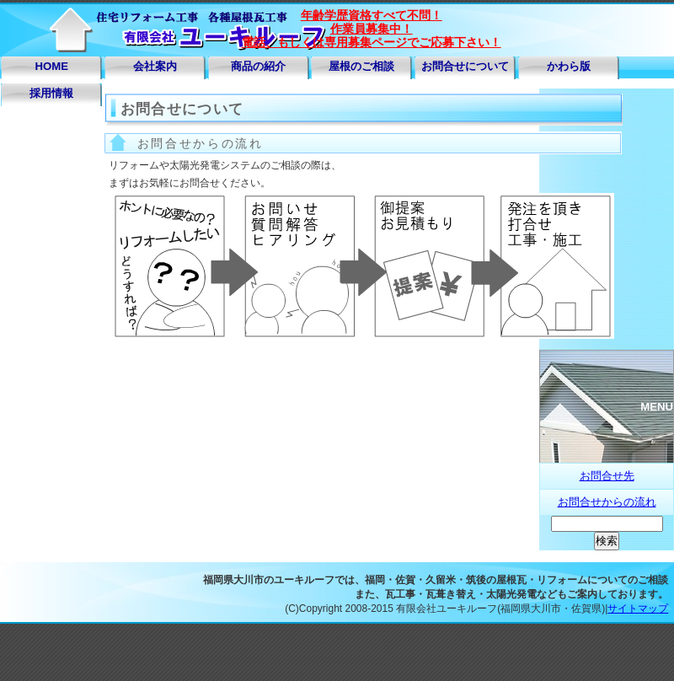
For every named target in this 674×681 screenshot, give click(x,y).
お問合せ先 (607, 475)
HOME (52, 66)
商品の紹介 (258, 66)
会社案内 (155, 66)
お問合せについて (465, 66)
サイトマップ (637, 608)
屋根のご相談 (361, 66)
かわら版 (569, 66)
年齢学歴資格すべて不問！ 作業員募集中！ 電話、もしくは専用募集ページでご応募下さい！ (371, 28)
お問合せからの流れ (607, 502)
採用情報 (51, 93)
